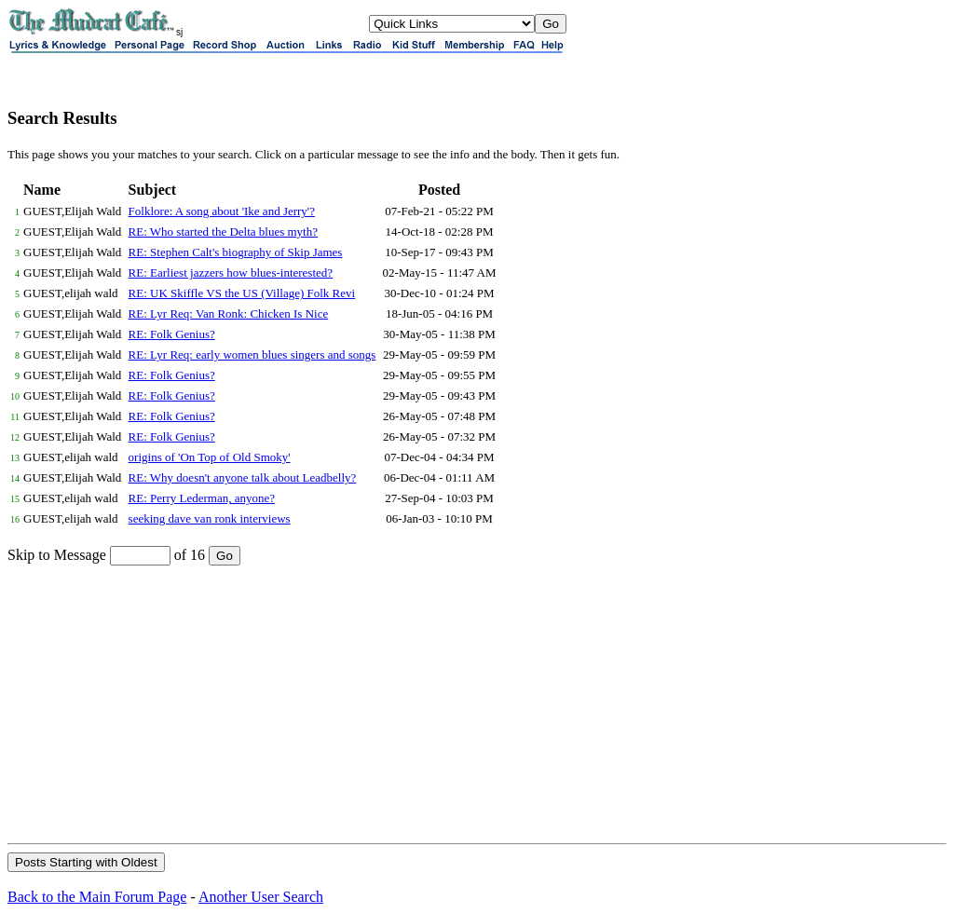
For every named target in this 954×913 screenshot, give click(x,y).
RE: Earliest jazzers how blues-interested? (231, 272)
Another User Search (260, 897)
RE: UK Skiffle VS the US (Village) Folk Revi (242, 293)
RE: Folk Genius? (172, 334)
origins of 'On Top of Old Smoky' (210, 457)
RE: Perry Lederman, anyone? (202, 498)
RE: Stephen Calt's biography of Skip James (236, 252)
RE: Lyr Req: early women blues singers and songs (252, 354)
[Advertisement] (477, 703)
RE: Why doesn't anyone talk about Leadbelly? (243, 477)
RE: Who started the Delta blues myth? (223, 231)
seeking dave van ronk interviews (210, 518)
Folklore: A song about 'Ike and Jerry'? (222, 211)
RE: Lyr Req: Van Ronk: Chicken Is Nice (229, 313)
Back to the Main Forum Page (96, 897)
